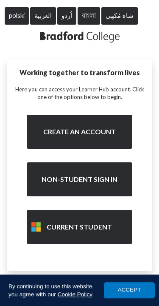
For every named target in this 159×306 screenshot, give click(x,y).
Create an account (79, 132)
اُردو (66, 15)
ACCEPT (129, 290)
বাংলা (89, 15)
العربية (43, 15)
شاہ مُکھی (120, 15)
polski (17, 15)
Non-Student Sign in (79, 179)
